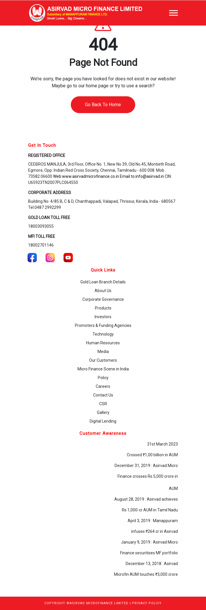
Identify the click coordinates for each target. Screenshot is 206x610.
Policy (103, 377)
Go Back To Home (103, 104)
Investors (103, 316)
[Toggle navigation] (173, 13)
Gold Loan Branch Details (103, 282)
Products (103, 308)
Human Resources (103, 343)
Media (103, 351)
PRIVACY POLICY (147, 603)
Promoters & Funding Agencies (103, 325)
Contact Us (103, 395)
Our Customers (103, 360)
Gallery (103, 412)
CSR (103, 403)
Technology (103, 334)
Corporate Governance (103, 299)
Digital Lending (103, 421)
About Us (103, 290)
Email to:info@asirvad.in (142, 176)
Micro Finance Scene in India (103, 369)
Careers (103, 386)
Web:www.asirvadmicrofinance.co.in (86, 176)
